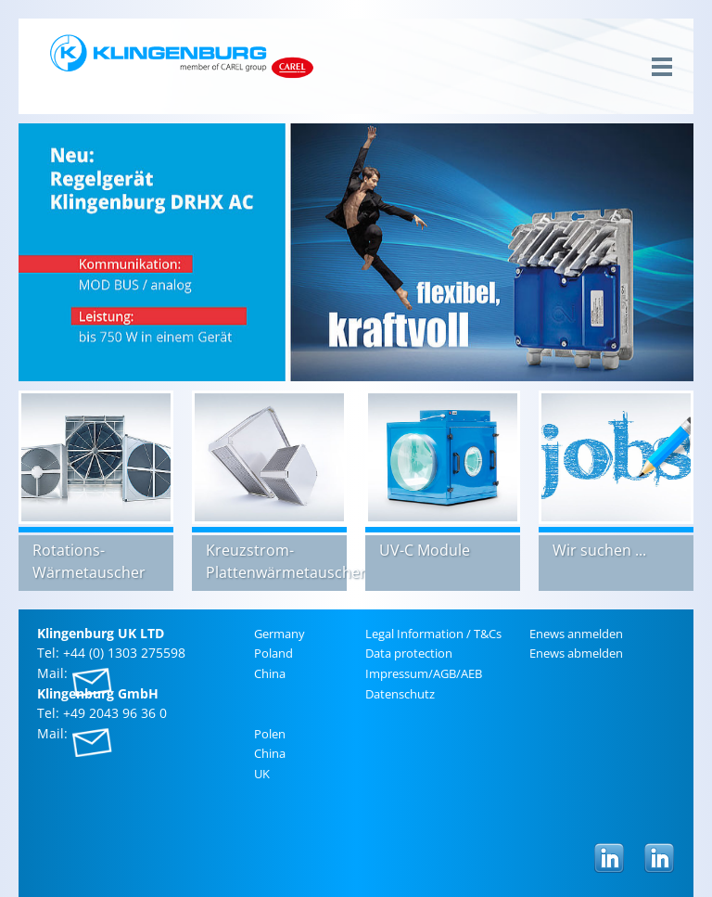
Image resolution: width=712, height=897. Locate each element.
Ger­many (279, 633)
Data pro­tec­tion (408, 653)
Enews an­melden (576, 633)
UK (262, 773)
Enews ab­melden (576, 653)
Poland (273, 653)
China (270, 673)
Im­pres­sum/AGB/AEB (423, 673)
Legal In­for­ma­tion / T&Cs (433, 633)
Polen (270, 733)
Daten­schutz (400, 694)
